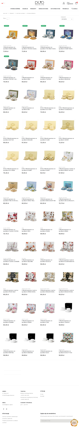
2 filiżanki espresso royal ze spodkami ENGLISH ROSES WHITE (47, 291)
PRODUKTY (33, 8)
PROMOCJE (66, 8)
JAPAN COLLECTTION (44, 46)
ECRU (41, 106)
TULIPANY (42, 76)
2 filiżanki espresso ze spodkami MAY (28, 109)
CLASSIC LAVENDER (7, 258)
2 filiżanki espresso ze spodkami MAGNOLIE (65, 78)
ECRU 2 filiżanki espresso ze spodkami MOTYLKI (10, 139)
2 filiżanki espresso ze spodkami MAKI (28, 78)
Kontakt (42, 381)
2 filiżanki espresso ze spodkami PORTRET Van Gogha (9, 78)
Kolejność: (63, 17)
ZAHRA (41, 228)
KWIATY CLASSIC (6, 106)
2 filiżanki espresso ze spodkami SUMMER (9, 321)
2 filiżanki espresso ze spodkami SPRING (28, 321)
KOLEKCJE (25, 8)
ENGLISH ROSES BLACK (63, 289)
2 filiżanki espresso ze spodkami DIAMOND (28, 352)
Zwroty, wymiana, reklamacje (10, 401)
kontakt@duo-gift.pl (7, 389)
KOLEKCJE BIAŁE (62, 319)
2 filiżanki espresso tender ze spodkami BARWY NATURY (67, 169)
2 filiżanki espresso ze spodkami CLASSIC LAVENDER (11, 261)
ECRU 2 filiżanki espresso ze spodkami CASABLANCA (66, 109)
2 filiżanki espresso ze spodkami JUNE (46, 321)
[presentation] (49, 410)
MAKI (23, 76)
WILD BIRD (24, 258)
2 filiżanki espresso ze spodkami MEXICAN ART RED (48, 200)
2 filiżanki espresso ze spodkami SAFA (28, 230)
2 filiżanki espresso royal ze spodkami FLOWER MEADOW (66, 261)
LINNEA (60, 228)
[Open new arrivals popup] (74, 422)
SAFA (23, 228)
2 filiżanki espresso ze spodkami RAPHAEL (9, 352)
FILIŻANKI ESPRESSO (31, 13)
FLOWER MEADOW (62, 258)
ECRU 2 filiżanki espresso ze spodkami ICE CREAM (10, 169)
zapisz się (43, 415)
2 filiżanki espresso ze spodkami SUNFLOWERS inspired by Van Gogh (9, 48)
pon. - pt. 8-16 (24, 389)
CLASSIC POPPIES (6, 228)
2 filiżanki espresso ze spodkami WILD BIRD (28, 261)
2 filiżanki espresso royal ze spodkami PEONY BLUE (10, 291)
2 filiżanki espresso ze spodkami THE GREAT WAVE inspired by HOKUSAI (47, 48)
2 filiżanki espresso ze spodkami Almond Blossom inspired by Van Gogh (66, 200)
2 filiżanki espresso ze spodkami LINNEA (65, 230)
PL (3, 3)
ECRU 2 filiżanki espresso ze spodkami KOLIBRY (29, 169)
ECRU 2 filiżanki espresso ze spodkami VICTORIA (47, 109)
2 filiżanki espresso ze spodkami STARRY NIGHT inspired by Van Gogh (65, 48)
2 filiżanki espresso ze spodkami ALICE (46, 352)
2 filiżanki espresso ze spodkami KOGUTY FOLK (65, 352)
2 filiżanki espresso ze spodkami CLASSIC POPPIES (10, 230)
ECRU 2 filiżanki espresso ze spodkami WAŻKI (47, 169)
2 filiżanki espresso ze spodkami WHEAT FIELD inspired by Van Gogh (28, 200)
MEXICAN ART (43, 198)
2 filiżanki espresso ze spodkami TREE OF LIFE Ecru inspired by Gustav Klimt (10, 200)
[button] (76, 3)
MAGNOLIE (61, 76)
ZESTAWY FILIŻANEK (20, 13)
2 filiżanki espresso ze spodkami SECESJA (46, 261)
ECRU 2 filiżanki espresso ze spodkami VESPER (66, 139)
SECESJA (42, 258)
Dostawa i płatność (7, 403)
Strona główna (15, 8)
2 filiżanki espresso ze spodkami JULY (9, 109)
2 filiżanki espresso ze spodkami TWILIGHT (65, 321)
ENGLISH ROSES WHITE (44, 289)
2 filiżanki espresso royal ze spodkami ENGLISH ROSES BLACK (66, 291)
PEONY (4, 289)
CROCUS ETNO (61, 349)
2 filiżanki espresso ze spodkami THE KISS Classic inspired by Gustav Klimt (29, 48)
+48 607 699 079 (25, 384)
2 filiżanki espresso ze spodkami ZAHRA (46, 230)
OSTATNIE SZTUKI (55, 8)
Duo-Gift (5, 13)
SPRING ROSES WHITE (26, 289)
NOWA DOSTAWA (43, 8)
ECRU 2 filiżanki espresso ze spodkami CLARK (47, 139)
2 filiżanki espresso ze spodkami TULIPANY (46, 78)
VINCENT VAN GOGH (7, 46)
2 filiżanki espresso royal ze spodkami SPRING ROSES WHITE (29, 291)
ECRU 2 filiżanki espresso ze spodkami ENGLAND (29, 139)
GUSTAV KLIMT (24, 46)
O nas (41, 379)
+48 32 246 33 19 (25, 380)
